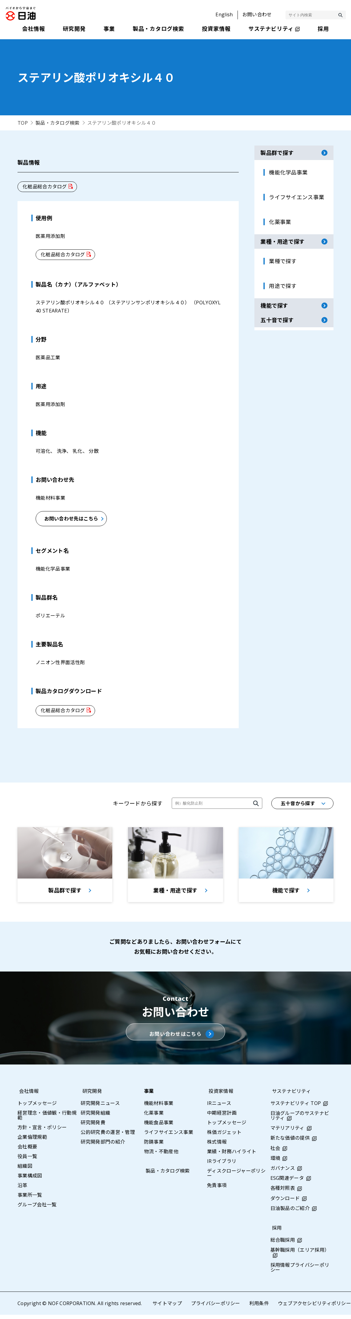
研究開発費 (93, 1126)
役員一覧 (27, 1160)
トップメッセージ (37, 1107)
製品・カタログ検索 (57, 123)
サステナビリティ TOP (295, 1107)
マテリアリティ (287, 1132)
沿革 (22, 1189)
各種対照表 (282, 1192)
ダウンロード (285, 1202)
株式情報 (217, 1146)
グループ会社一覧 (37, 1208)
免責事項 (217, 1189)
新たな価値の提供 (290, 1142)
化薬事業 (154, 1117)
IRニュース (219, 1107)
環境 (275, 1162)
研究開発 (90, 1095)
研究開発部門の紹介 (103, 1146)
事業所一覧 (30, 1199)
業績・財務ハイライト (231, 1155)
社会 (275, 1152)
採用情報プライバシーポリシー (300, 1271)
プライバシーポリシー (215, 1307)
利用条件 (259, 1307)
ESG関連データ (287, 1182)
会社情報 (27, 1095)
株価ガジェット (224, 1136)
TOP (23, 123)
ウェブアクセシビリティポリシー (314, 1307)
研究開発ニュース (100, 1107)
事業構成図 (30, 1180)
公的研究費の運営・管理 (108, 1136)
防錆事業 (154, 1146)
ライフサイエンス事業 (168, 1136)
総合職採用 (282, 1244)
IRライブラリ (221, 1165)
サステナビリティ (290, 1095)
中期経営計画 (222, 1117)
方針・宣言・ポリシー (42, 1131)
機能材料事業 (159, 1107)
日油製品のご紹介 (290, 1212)
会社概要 (27, 1151)
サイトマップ (167, 1307)
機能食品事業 (159, 1126)
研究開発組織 (95, 1117)
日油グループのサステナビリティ (299, 1119)
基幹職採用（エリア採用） (300, 1254)
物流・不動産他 (161, 1155)
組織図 (25, 1170)
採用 (275, 1232)
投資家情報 (219, 1095)
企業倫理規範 (32, 1141)
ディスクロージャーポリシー (236, 1177)
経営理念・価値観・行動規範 (47, 1119)
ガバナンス (282, 1172)
